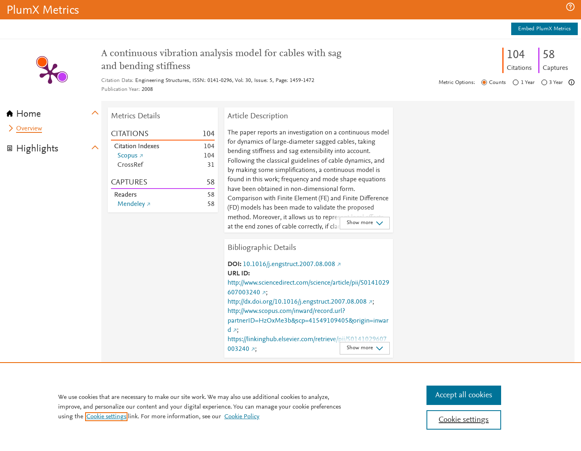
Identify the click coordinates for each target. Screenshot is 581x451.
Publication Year (119, 89)
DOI (234, 264)
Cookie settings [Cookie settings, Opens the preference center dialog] (464, 420)
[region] (290, 406)
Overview (29, 129)
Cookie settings (106, 416)
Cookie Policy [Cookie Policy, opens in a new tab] (241, 416)
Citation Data (116, 81)
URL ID (238, 274)
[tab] (53, 111)
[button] (570, 7)
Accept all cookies (463, 395)
